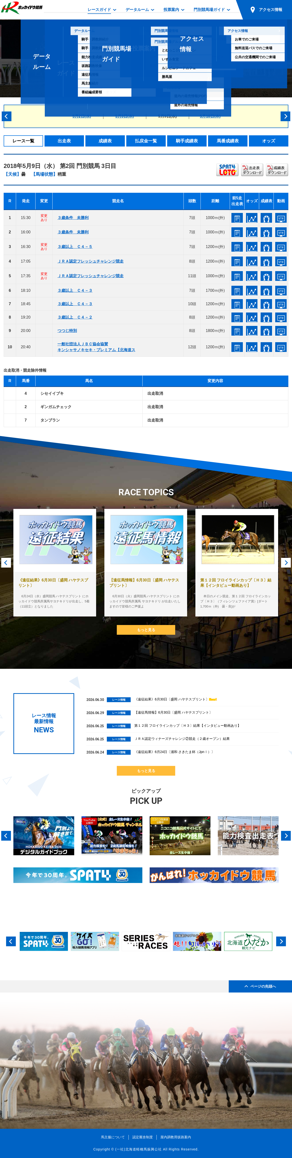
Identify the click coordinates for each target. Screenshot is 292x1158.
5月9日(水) (167, 116)
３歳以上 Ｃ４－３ (74, 290)
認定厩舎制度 (142, 1137)
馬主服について (113, 1137)
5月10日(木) (210, 116)
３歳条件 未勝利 (73, 218)
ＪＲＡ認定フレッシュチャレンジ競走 (90, 261)
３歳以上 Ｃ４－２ (74, 317)
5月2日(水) (82, 116)
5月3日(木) (124, 116)
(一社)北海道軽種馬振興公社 (138, 1149)
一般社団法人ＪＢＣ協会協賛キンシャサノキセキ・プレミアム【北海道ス (96, 347)
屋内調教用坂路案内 (175, 1137)
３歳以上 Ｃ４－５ (74, 247)
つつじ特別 (67, 331)
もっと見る (146, 630)
